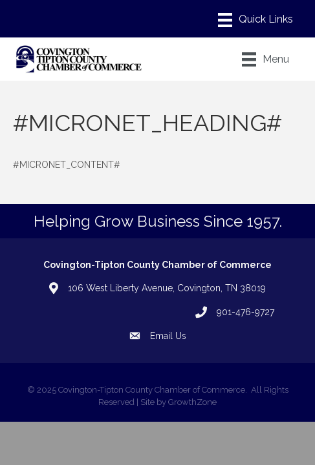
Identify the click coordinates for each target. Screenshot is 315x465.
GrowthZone (192, 402)
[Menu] (255, 20)
